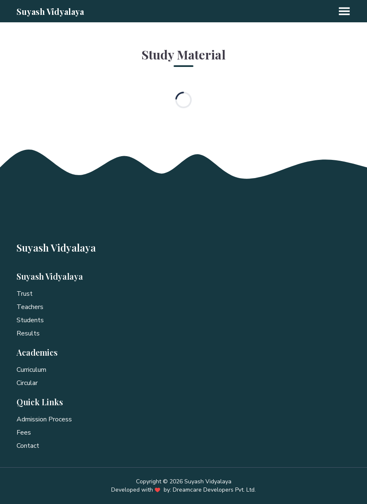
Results (28, 333)
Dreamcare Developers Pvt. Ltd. (214, 490)
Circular (27, 383)
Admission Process (44, 419)
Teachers (30, 306)
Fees (24, 432)
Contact (28, 445)
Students (30, 320)
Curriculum (31, 369)
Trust (25, 293)
